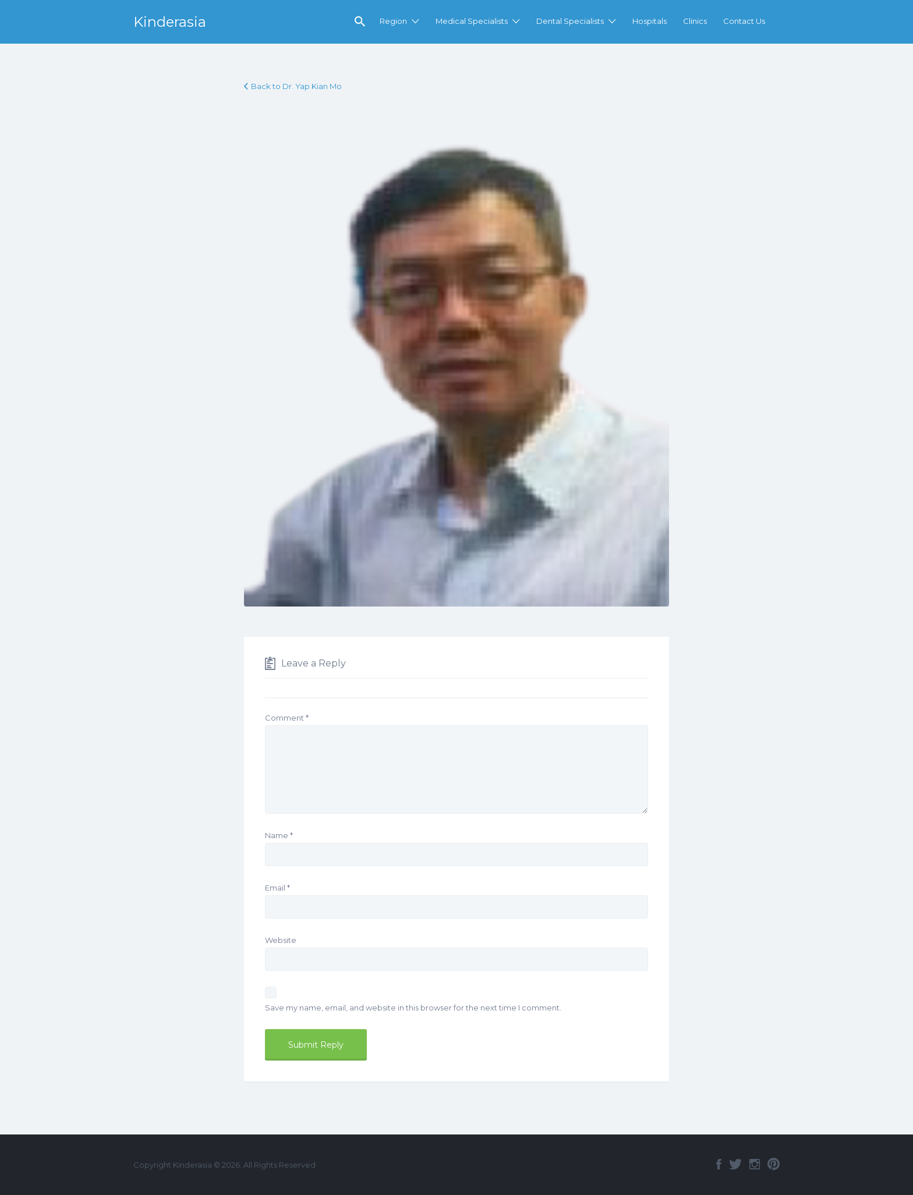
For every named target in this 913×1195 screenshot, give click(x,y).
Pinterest (773, 1164)
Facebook (718, 1164)
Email (277, 887)
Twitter (735, 1164)
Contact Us (744, 21)
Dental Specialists (570, 21)
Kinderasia (169, 21)
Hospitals (649, 21)
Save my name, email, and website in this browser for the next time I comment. (413, 1007)
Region (393, 21)
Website (280, 940)
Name (279, 835)
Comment (287, 717)
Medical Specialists (472, 21)
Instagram (754, 1164)
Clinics (695, 21)
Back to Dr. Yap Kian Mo (296, 86)
